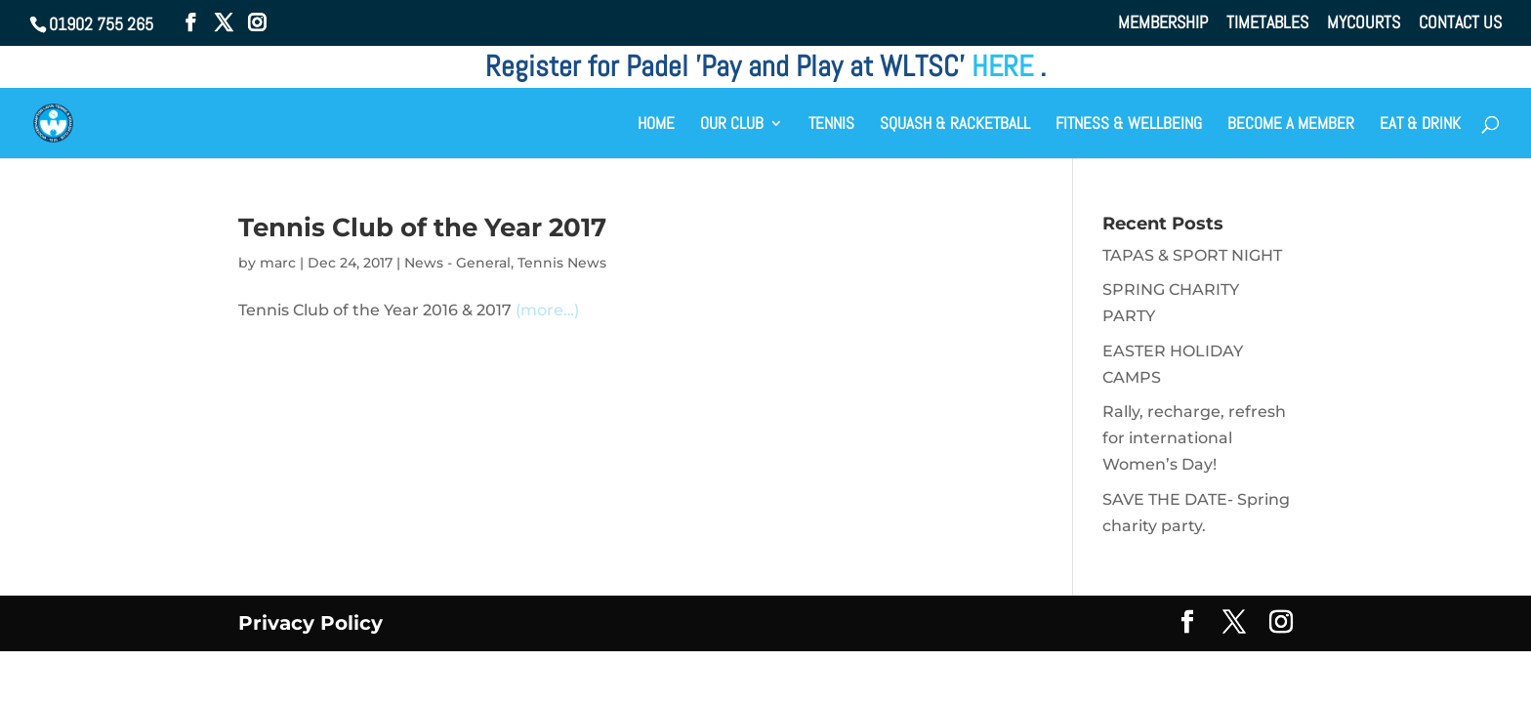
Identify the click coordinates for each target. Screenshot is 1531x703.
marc (278, 262)
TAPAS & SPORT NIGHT (1192, 255)
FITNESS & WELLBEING (1128, 125)
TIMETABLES (1267, 23)
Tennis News (561, 262)
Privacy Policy (310, 623)
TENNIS (831, 125)
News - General (457, 262)
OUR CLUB (732, 125)
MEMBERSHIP (1163, 23)
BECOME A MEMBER (1290, 125)
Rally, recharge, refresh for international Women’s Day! (1194, 438)
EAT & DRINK (1420, 125)
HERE (1006, 66)
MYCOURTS (1363, 23)
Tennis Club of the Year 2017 (422, 227)
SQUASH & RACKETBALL (955, 125)
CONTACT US (1460, 23)
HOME (656, 125)
